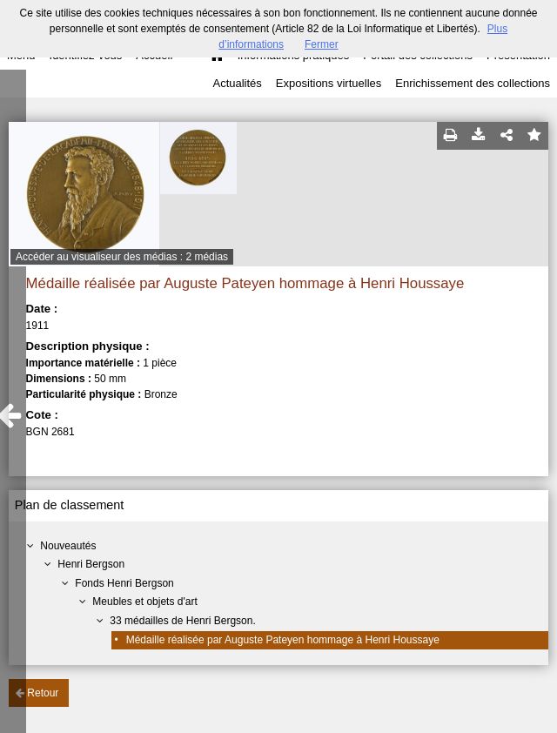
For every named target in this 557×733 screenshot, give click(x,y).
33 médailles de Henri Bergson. (182, 621)
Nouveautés (68, 546)
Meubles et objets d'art (144, 601)
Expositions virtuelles (328, 83)
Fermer (322, 44)
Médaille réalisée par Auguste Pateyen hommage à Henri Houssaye (283, 640)
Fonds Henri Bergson (124, 583)
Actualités (236, 83)
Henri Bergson (90, 564)
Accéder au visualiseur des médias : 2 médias (122, 257)
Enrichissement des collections (472, 83)
